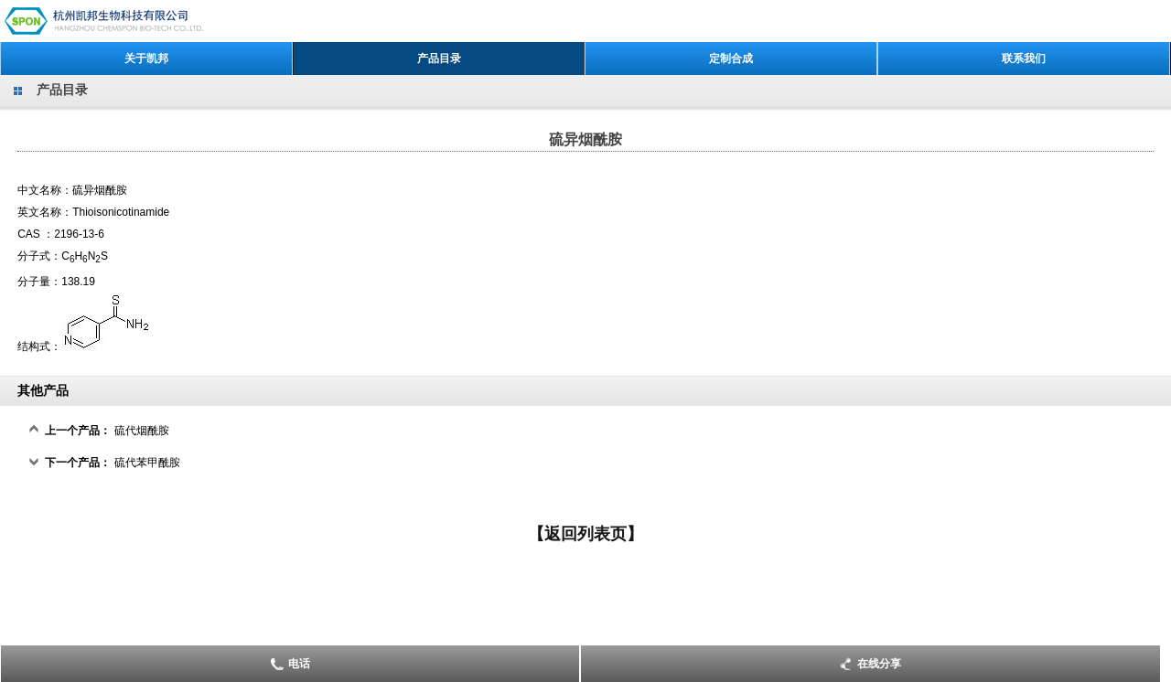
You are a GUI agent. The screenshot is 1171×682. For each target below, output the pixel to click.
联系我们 (1024, 58)
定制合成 (731, 58)
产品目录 (439, 58)
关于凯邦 (146, 58)
